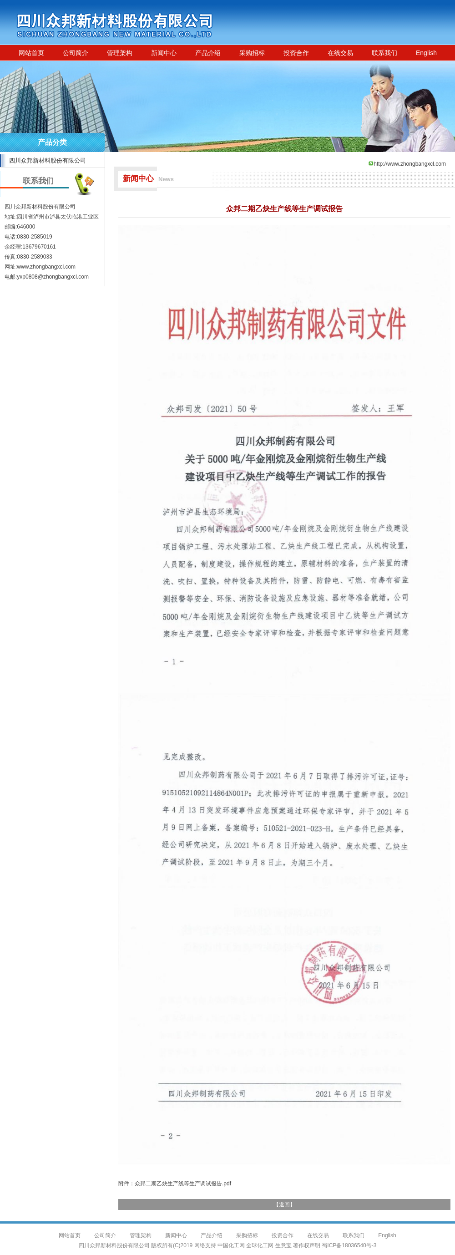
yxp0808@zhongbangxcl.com (53, 277)
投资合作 (296, 52)
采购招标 (252, 52)
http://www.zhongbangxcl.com (410, 164)
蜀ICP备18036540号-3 (349, 1245)
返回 (284, 1204)
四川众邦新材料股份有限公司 (47, 160)
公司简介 (75, 52)
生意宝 (283, 1245)
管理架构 (119, 52)
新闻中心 (164, 52)
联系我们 (384, 52)
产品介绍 (208, 52)
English (426, 52)
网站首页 (31, 52)
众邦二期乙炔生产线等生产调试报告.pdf (183, 1183)
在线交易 (340, 52)
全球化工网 (259, 1245)
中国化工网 (231, 1245)
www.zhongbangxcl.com (46, 267)
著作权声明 (306, 1245)
